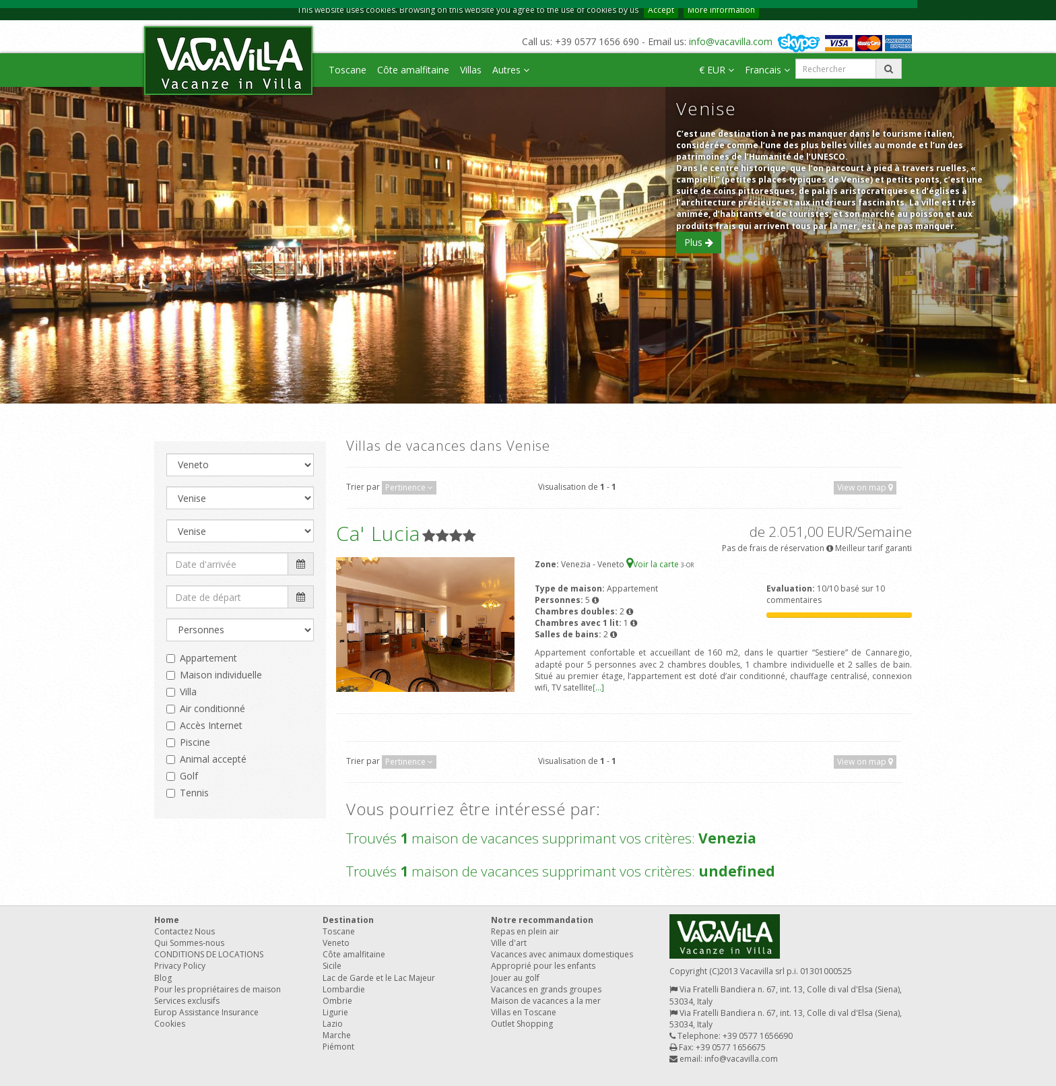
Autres (510, 69)
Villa (188, 691)
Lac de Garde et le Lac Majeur (379, 978)
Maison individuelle (221, 674)
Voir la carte (653, 564)
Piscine (195, 742)
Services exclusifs (187, 1001)
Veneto (336, 943)
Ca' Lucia (378, 533)
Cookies (169, 1023)
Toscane (347, 69)
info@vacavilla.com (730, 41)
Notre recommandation (542, 920)
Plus (698, 242)
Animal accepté (213, 759)
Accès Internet (211, 725)
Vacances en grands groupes (546, 989)
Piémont (338, 1046)
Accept (661, 9)
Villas (471, 69)
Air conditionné (212, 708)
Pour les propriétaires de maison (217, 989)
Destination (348, 920)
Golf (189, 775)
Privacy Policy (179, 965)
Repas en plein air (525, 931)
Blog (163, 978)
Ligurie (335, 1012)
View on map (865, 487)
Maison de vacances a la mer (546, 1001)
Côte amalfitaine (413, 69)
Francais (767, 69)
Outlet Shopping (522, 1023)
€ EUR (716, 69)
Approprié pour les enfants (543, 965)
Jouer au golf (515, 978)
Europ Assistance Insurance (206, 1012)
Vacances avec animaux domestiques (562, 954)
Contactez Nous (184, 931)
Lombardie (344, 989)
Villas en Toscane (523, 1012)
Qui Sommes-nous (189, 943)
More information (721, 9)
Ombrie (337, 1001)
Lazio (333, 1023)
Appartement (208, 657)
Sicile (332, 965)
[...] (598, 687)
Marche (337, 1035)
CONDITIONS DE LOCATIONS (208, 954)
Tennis (194, 792)
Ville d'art (509, 943)
